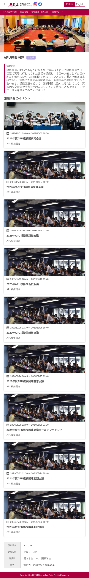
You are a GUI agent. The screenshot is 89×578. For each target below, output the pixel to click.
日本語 (69, 4)
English (79, 4)
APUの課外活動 (10, 12)
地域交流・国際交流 (39, 12)
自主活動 (24, 12)
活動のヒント (57, 12)
